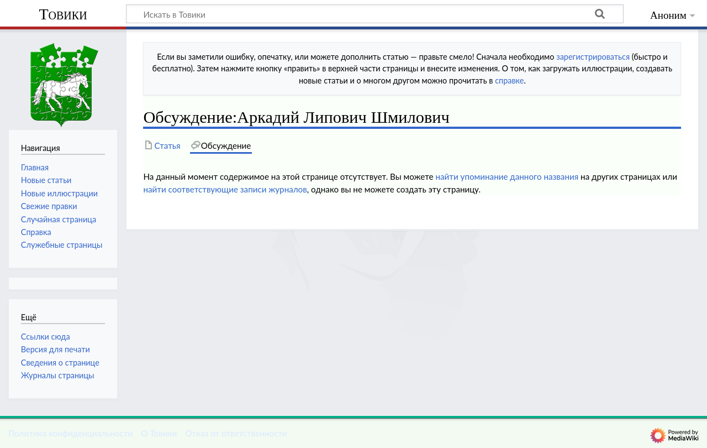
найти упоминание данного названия (506, 176)
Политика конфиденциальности (70, 433)
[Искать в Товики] (374, 14)
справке (509, 80)
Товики (63, 14)
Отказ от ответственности (236, 433)
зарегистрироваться (593, 56)
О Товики (159, 433)
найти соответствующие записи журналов (225, 189)
